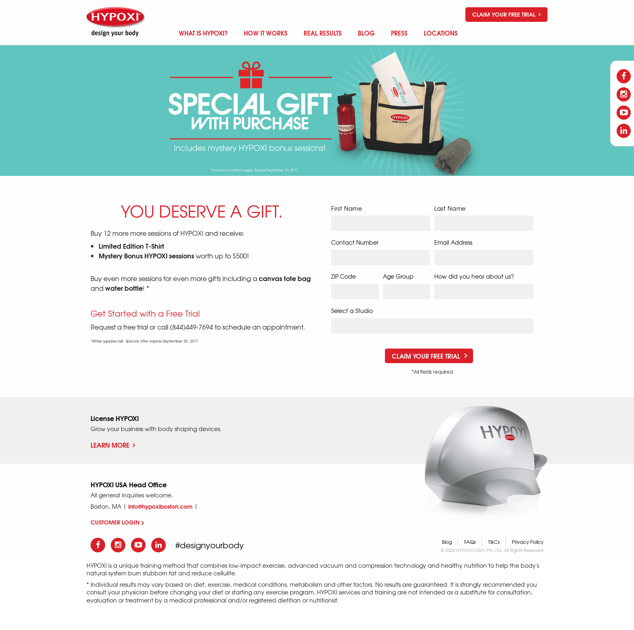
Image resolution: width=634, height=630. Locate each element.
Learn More (113, 445)
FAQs (470, 541)
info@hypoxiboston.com (160, 506)
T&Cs (494, 541)
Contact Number (354, 242)
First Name (346, 208)
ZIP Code (343, 276)
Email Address (453, 242)
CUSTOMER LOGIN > (117, 522)
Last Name (450, 208)
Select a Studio (352, 310)
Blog (447, 541)
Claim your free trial (506, 14)
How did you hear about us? (474, 276)
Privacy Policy (527, 541)
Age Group (398, 276)
